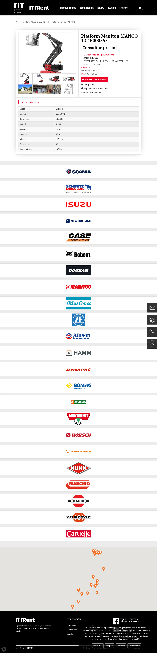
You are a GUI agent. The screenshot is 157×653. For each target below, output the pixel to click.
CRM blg (30, 648)
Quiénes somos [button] (68, 8)
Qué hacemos (72, 630)
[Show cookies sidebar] (3, 649)
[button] (95, 586)
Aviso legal (20, 648)
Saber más (97, 645)
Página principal (72, 625)
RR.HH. (100, 8)
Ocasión (112, 8)
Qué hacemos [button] (87, 8)
